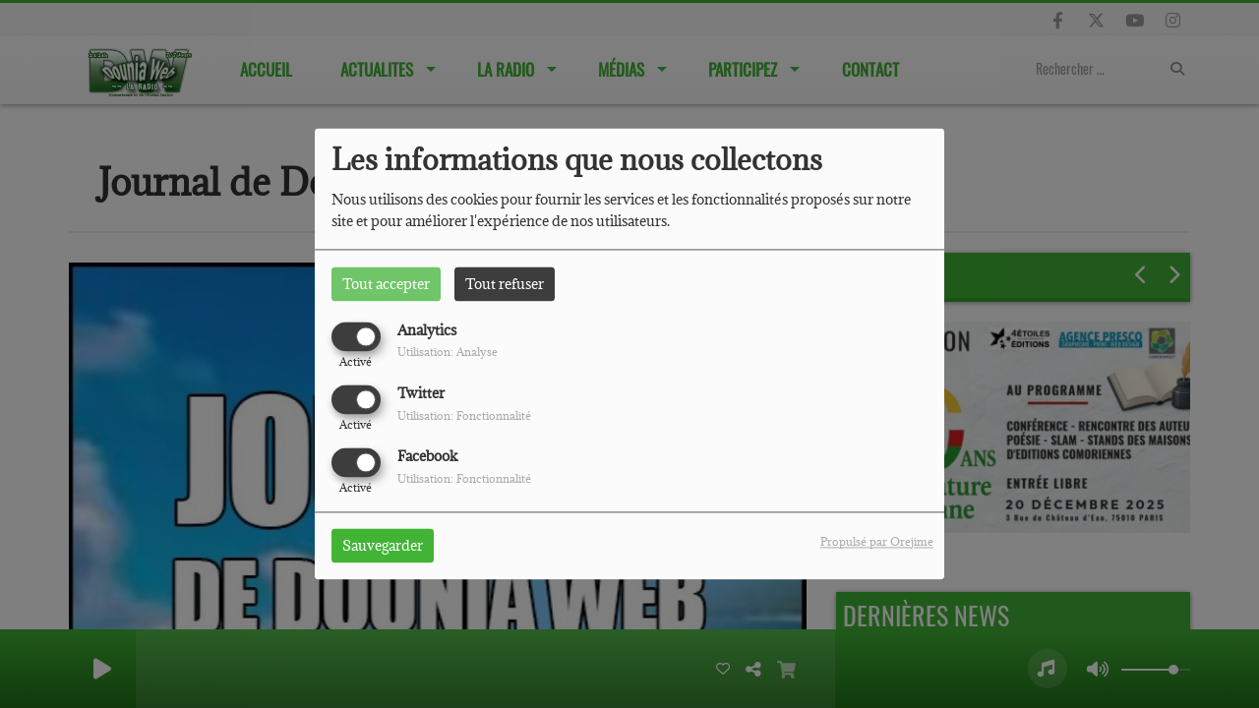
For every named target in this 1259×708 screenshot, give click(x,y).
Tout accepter (386, 283)
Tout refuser (504, 283)
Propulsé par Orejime (876, 542)
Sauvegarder (382, 546)
